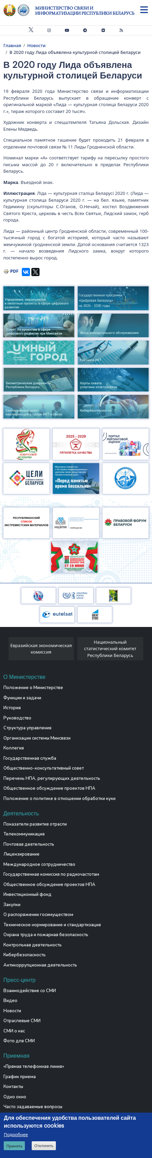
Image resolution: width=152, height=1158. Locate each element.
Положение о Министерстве (33, 688)
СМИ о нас (14, 1031)
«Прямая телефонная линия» (33, 1066)
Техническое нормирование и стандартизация (52, 925)
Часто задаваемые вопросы (32, 1107)
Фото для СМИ (19, 1041)
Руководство (17, 718)
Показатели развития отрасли (35, 824)
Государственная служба (29, 758)
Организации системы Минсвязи (37, 738)
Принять (14, 1145)
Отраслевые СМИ (22, 1021)
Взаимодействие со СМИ (29, 991)
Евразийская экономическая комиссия (41, 648)
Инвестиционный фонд (27, 894)
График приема (19, 1077)
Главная (12, 45)
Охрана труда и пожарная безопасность (45, 935)
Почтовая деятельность (28, 844)
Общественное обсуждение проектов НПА (49, 788)
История (12, 708)
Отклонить (44, 1146)
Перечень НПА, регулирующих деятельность (51, 778)
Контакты (13, 1087)
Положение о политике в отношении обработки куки (59, 799)
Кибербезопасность (24, 955)
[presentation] (6, 651)
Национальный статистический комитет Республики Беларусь (110, 648)
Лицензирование (21, 854)
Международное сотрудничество (39, 864)
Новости (36, 45)
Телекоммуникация (24, 834)
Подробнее (16, 1134)
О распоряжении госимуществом (38, 915)
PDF (14, 271)
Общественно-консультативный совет (43, 768)
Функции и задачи (22, 698)
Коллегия (13, 748)
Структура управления (27, 728)
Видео (10, 1001)
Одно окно (14, 1097)
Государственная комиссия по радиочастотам (51, 874)
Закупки (11, 905)
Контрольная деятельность (32, 945)
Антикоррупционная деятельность (40, 965)
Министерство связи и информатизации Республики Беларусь (84, 10)
